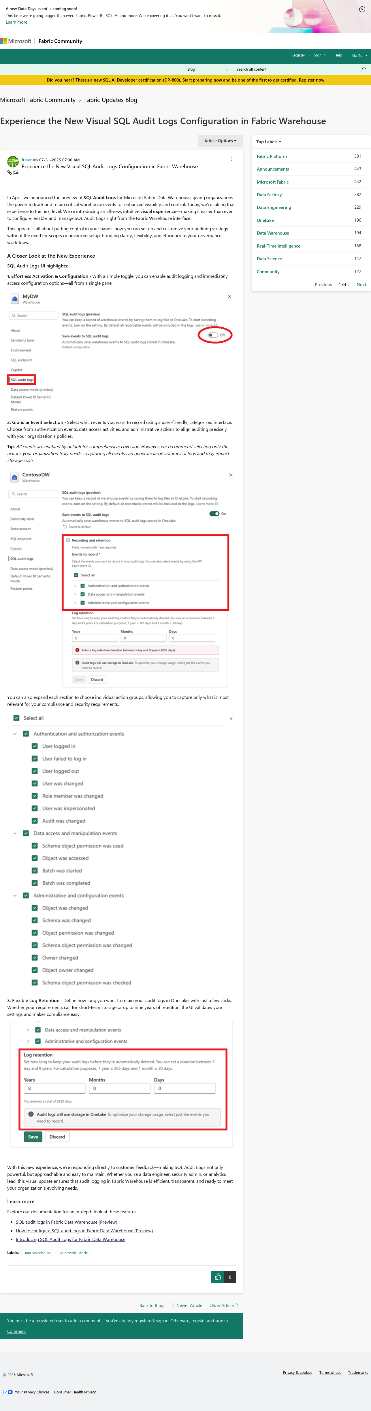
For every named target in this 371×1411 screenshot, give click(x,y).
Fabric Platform (272, 156)
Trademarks (358, 1372)
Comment (16, 1331)
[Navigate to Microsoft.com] (15, 41)
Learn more (16, 22)
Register (298, 54)
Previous (323, 284)
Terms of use (330, 1372)
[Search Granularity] (208, 69)
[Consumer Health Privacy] (75, 1392)
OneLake (265, 220)
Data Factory (269, 194)
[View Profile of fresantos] (30, 159)
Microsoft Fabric (74, 1253)
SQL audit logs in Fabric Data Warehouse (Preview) (66, 1222)
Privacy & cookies (297, 1372)
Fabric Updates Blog (110, 99)
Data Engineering (274, 207)
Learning (218, 40)
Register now (311, 80)
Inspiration (120, 40)
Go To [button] (357, 55)
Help (338, 54)
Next (361, 284)
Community (268, 271)
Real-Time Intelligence (278, 246)
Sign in (319, 54)
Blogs (195, 40)
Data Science (269, 258)
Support (242, 40)
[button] (232, 160)
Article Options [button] (218, 141)
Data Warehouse (37, 1253)
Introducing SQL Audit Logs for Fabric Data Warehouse (70, 1239)
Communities (170, 40)
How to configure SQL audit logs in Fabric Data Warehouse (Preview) (84, 1230)
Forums (95, 40)
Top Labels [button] (267, 141)
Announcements (273, 169)
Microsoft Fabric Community (38, 99)
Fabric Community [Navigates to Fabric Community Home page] (60, 40)
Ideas (144, 40)
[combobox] (301, 69)
